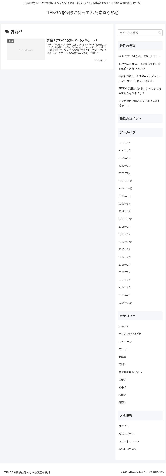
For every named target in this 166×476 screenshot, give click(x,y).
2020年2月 (125, 173)
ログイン (124, 426)
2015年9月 (125, 272)
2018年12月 (126, 219)
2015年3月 (125, 287)
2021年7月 (125, 150)
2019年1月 (125, 211)
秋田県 (122, 394)
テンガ (122, 349)
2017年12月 (126, 241)
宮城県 (122, 364)
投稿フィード (126, 433)
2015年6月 (125, 280)
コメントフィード (129, 441)
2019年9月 (125, 196)
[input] (140, 32)
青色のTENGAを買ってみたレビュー (140, 56)
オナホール (125, 341)
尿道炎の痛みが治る (130, 372)
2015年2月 (125, 295)
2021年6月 (125, 158)
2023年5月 (125, 143)
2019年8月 (125, 203)
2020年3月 (125, 165)
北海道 (122, 356)
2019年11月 (126, 181)
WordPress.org (127, 449)
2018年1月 (125, 234)
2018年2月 (125, 226)
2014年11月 (126, 302)
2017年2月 (125, 257)
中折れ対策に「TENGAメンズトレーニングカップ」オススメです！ (140, 78)
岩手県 (122, 387)
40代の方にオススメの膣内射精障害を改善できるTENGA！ (140, 66)
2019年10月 (126, 188)
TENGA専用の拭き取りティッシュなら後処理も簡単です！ (140, 91)
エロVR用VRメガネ (130, 334)
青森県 (122, 402)
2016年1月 (125, 264)
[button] (159, 32)
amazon (123, 326)
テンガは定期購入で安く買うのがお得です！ (139, 103)
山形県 (122, 379)
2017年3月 (125, 249)
